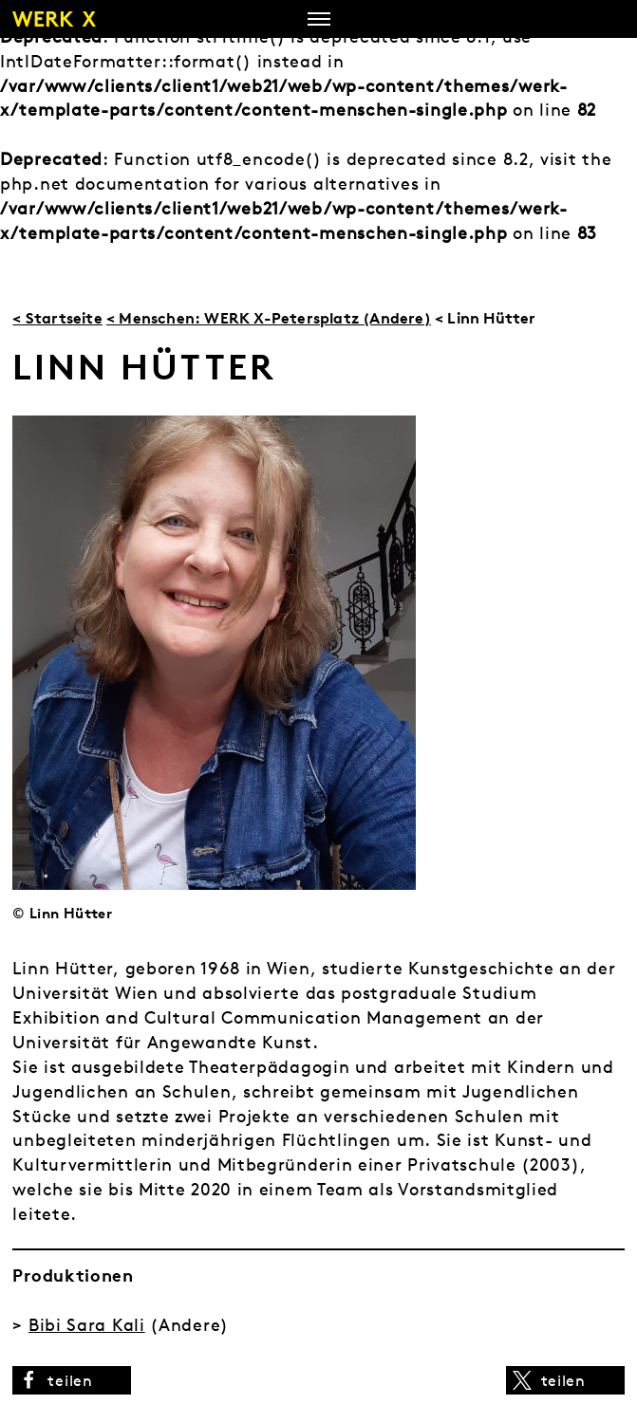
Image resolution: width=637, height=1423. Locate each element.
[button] (71, 1380)
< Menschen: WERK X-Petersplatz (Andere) (268, 317)
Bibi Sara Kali (86, 1325)
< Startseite (57, 317)
